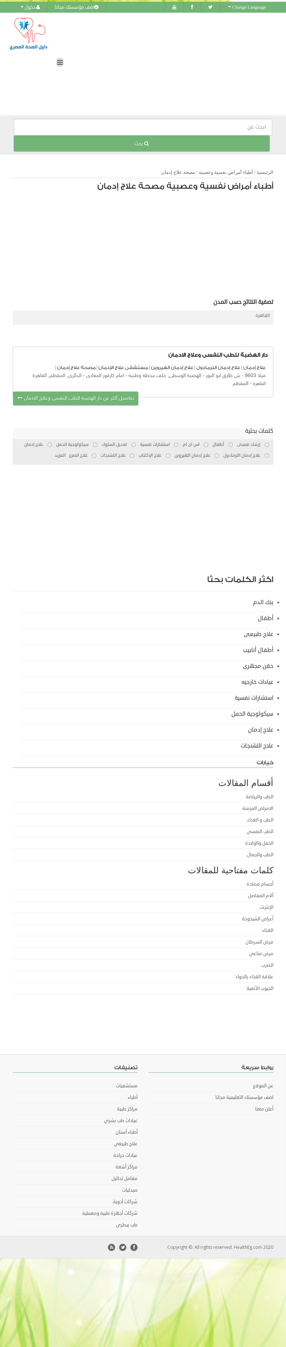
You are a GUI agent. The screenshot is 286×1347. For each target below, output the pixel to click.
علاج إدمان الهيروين (172, 366)
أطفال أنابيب (258, 649)
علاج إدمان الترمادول (218, 366)
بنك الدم (263, 601)
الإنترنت (266, 906)
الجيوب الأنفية (260, 987)
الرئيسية (265, 171)
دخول (30, 7)
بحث (141, 142)
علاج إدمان (254, 366)
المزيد (60, 454)
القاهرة (263, 314)
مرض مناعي (261, 952)
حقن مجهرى (258, 665)
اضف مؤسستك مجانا (76, 7)
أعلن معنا (264, 1108)
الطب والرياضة (259, 795)
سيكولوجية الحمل (252, 713)
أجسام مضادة (260, 883)
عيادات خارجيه (257, 681)
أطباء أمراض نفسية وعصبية (226, 171)
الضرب (267, 964)
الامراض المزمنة (257, 807)
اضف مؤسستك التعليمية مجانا (244, 1096)
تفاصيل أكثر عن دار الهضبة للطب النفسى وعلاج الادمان (75, 397)
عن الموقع (263, 1085)
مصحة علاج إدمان (178, 171)
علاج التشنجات (257, 745)
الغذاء (267, 929)
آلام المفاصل (260, 894)
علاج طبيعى (258, 633)
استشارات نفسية (254, 697)
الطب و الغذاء (260, 819)
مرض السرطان (259, 941)
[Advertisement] (166, 245)
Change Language (247, 7)
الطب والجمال (260, 853)
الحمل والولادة (259, 842)
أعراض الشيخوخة (257, 918)
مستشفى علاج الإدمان (123, 366)
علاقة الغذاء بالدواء (254, 975)
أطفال (265, 617)
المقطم (240, 382)
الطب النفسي (260, 830)
